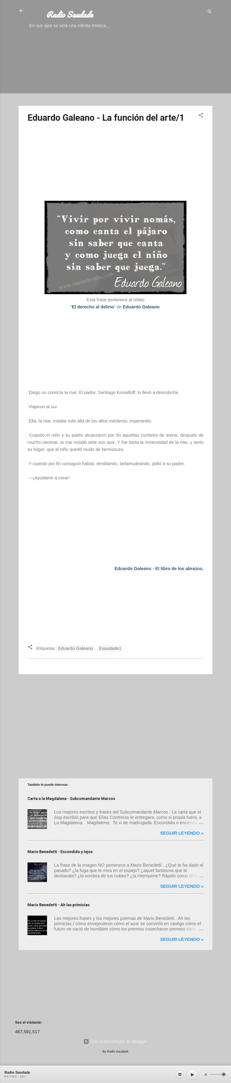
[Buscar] (209, 12)
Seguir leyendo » (182, 833)
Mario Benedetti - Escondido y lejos (60, 851)
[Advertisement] (115, 71)
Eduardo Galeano (133, 568)
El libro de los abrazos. (179, 568)
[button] (201, 116)
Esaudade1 (110, 648)
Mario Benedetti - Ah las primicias (58, 904)
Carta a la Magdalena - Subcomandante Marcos (71, 798)
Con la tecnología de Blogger (115, 1041)
